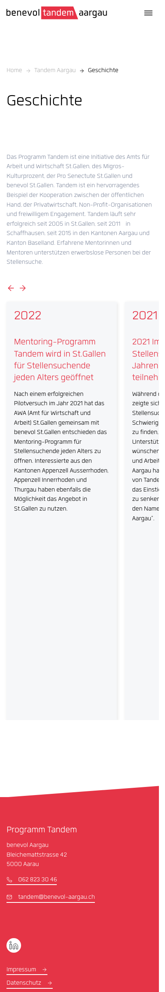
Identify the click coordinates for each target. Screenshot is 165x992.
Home (14, 70)
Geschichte (103, 70)
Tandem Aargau (55, 70)
